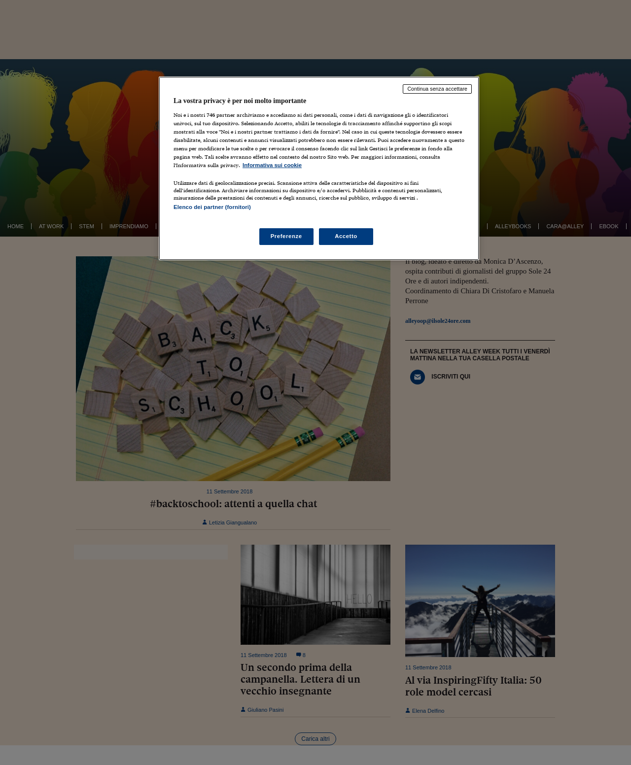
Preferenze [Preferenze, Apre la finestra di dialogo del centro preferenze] (286, 236)
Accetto (346, 236)
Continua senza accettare (437, 89)
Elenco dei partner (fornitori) (212, 207)
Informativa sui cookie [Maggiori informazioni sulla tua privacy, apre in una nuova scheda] (272, 165)
